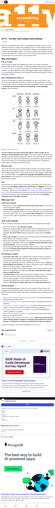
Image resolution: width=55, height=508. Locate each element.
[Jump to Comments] (16, 505)
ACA (44, 188)
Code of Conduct (23, 341)
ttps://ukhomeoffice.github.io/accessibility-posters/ (19, 317)
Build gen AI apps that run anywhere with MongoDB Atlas (23, 494)
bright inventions (9, 29)
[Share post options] (50, 505)
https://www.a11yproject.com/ (12, 301)
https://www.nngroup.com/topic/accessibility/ (16, 309)
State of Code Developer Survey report (19, 380)
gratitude (4, 42)
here (42, 215)
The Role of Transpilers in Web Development (27, 431)
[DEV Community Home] (6, 2)
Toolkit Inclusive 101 (12, 149)
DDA (2, 190)
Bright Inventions (36, 324)
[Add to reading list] (27, 505)
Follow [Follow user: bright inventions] (27, 404)
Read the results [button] (26, 391)
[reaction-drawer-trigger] (6, 505)
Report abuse (32, 341)
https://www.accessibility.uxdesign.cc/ (14, 313)
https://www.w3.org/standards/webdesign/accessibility (19, 297)
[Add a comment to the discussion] (28, 335)
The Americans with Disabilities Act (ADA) (25, 188)
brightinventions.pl (27, 31)
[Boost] (37, 505)
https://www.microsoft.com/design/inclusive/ (16, 305)
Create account (49, 2)
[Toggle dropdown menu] (53, 346)
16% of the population (7, 68)
